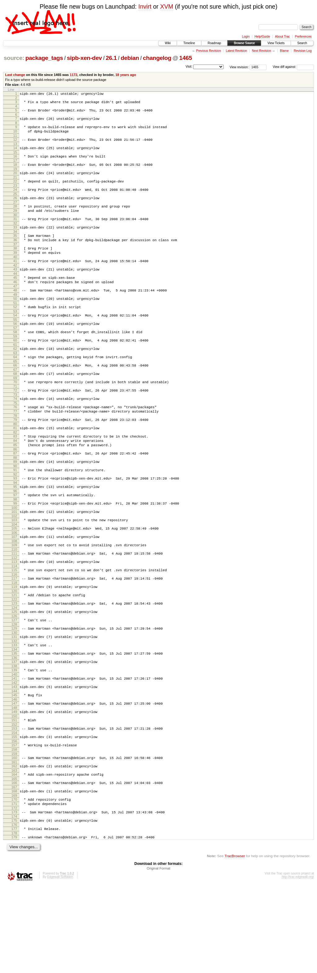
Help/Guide (262, 36)
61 (15, 375)
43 (15, 290)
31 (15, 234)
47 (15, 310)
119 (14, 645)
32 (15, 239)
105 (14, 580)
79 (15, 458)
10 (15, 136)
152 (14, 798)
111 (14, 608)
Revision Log (303, 50)
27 (15, 215)
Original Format (158, 956)
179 (14, 924)
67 (15, 403)
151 (14, 793)
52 (15, 333)
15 (15, 159)
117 (14, 636)
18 (15, 173)
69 (15, 412)
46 (15, 305)
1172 (73, 75)
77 (15, 449)
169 (14, 878)
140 (14, 743)
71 (15, 421)
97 (15, 543)
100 (14, 558)
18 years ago (125, 75)
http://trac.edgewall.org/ (298, 965)
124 (14, 669)
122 (14, 659)
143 (14, 756)
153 (14, 802)
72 (15, 425)
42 (15, 286)
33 (15, 243)
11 (15, 141)
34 (15, 248)
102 (14, 567)
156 (14, 817)
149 (14, 784)
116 (14, 632)
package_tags (44, 58)
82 (15, 473)
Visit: (188, 66)
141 (14, 747)
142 (14, 752)
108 (14, 595)
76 (15, 444)
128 (14, 687)
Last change (15, 75)
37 (15, 263)
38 (15, 267)
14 (15, 154)
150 (14, 789)
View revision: (239, 67)
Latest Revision (236, 50)
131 (14, 700)
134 (14, 715)
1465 (185, 58)
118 (14, 641)
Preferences (303, 36)
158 (14, 826)
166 (14, 863)
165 (14, 859)
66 (15, 398)
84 (15, 482)
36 (15, 257)
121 (14, 654)
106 (14, 585)
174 (14, 902)
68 (15, 407)
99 (15, 552)
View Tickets (275, 43)
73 (15, 431)
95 (15, 534)
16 (15, 164)
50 (15, 323)
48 (15, 314)
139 (14, 738)
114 (14, 622)
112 (14, 613)
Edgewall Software (60, 965)
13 (15, 150)
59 (15, 366)
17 (15, 169)
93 (15, 524)
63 (15, 384)
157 (14, 821)
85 (15, 487)
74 (15, 435)
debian (130, 58)
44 (15, 296)
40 (15, 277)
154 (14, 808)
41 (15, 281)
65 (15, 394)
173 (14, 896)
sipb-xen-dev (84, 58)
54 (15, 342)
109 (14, 599)
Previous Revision (208, 50)
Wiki (168, 43)
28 (15, 219)
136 (14, 724)
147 (14, 775)
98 (15, 548)
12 (15, 145)
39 (15, 272)
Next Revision (261, 50)
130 (14, 696)
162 (14, 845)
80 (15, 464)
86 (15, 493)
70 (15, 416)
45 (15, 300)
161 (14, 841)
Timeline (189, 43)
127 (14, 682)
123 (14, 663)
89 (15, 506)
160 (14, 835)
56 (15, 351)
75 (15, 440)
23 (15, 197)
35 (15, 252)
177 (14, 915)
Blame (284, 50)
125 (14, 673)
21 (15, 187)
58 (15, 361)
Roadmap (214, 43)
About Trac (282, 36)
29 (15, 224)
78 (15, 454)
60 (15, 370)
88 (15, 502)
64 (15, 388)
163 (14, 850)
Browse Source (244, 43)
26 (15, 210)
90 (15, 511)
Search (302, 43)
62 (15, 379)
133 (14, 710)
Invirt (144, 6)
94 (15, 530)
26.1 (111, 58)
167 (14, 868)
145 (14, 765)
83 (15, 477)
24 (15, 201)
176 (14, 911)
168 (14, 872)
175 (14, 906)
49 (15, 319)
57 (15, 357)
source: (14, 58)
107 (14, 589)
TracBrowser (234, 944)
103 (14, 571)
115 (14, 626)
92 (15, 520)
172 (14, 892)
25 (15, 206)
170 (14, 882)
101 (14, 562)
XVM (166, 6)
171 (14, 887)
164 (14, 854)
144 (14, 761)
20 (15, 182)
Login (246, 36)
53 (15, 338)
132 (14, 706)
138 (14, 734)
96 (15, 539)
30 (15, 230)
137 (14, 728)
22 (15, 191)
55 (15, 347)
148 (14, 780)
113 (14, 617)
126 (14, 678)
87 (15, 497)
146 (14, 771)
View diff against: (293, 67)
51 (15, 329)
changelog (157, 58)
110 (14, 604)
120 (14, 650)
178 (14, 920)
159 (14, 831)
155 (14, 812)
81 (15, 468)
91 (15, 515)
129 (14, 691)
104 (14, 576)
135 (14, 719)
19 (15, 178)
